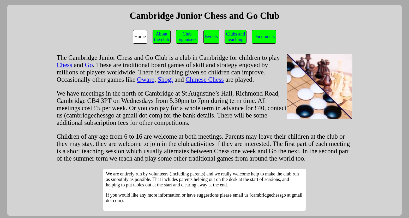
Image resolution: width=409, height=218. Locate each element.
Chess (64, 64)
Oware (145, 79)
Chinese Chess (204, 79)
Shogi (165, 79)
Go (89, 64)
